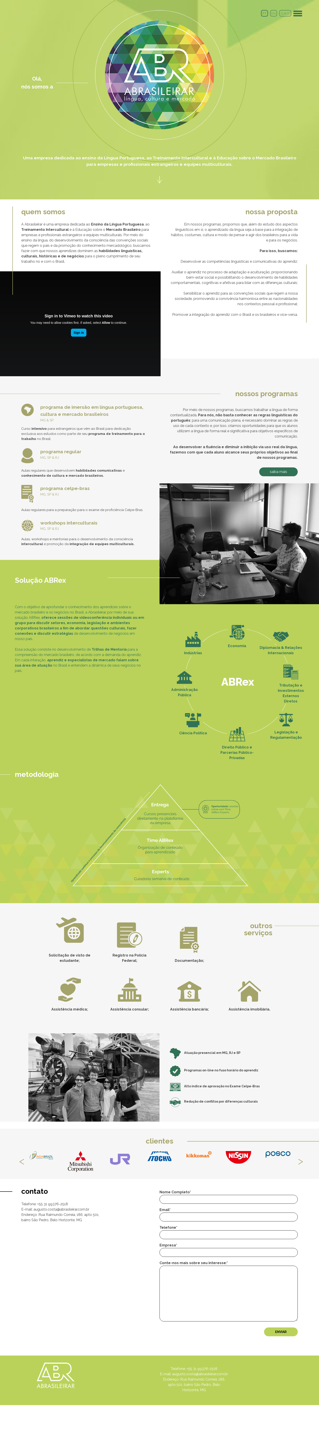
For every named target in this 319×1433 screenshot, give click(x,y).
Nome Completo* (223, 1218)
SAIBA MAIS (267, 470)
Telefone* (223, 1253)
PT (264, 13)
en (273, 13)
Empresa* (223, 1271)
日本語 (285, 13)
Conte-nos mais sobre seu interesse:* (223, 1314)
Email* (223, 1236)
